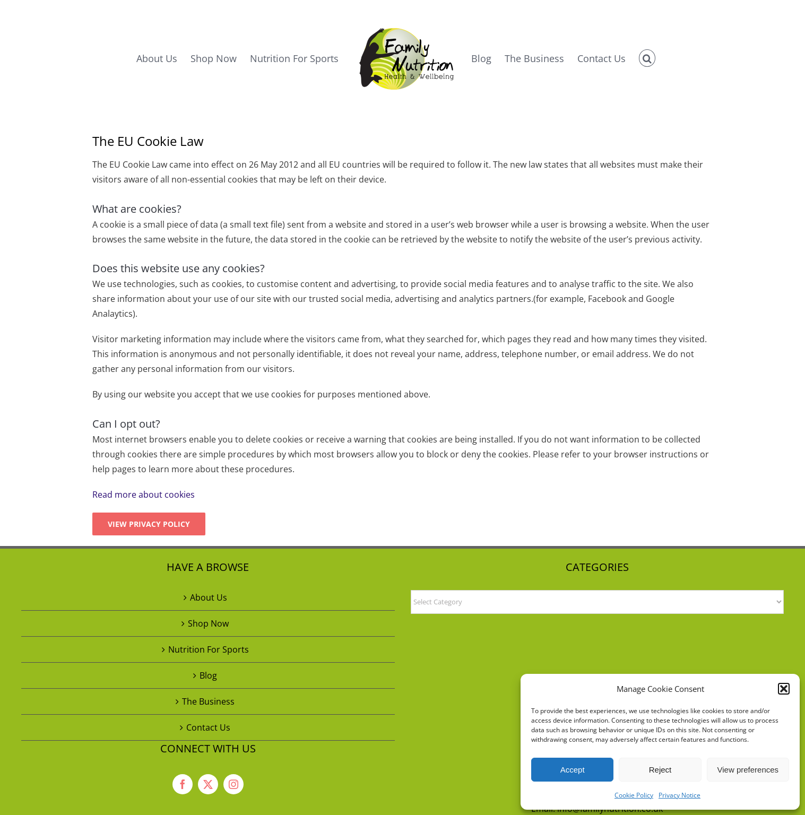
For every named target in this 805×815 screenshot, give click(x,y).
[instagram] (233, 784)
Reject (660, 769)
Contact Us (208, 727)
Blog (208, 675)
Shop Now (208, 623)
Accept (572, 769)
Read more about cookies (143, 494)
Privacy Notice (679, 795)
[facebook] (182, 784)
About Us (208, 597)
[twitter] (208, 784)
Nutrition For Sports (208, 649)
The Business (208, 701)
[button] (783, 688)
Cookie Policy (633, 795)
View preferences (748, 769)
